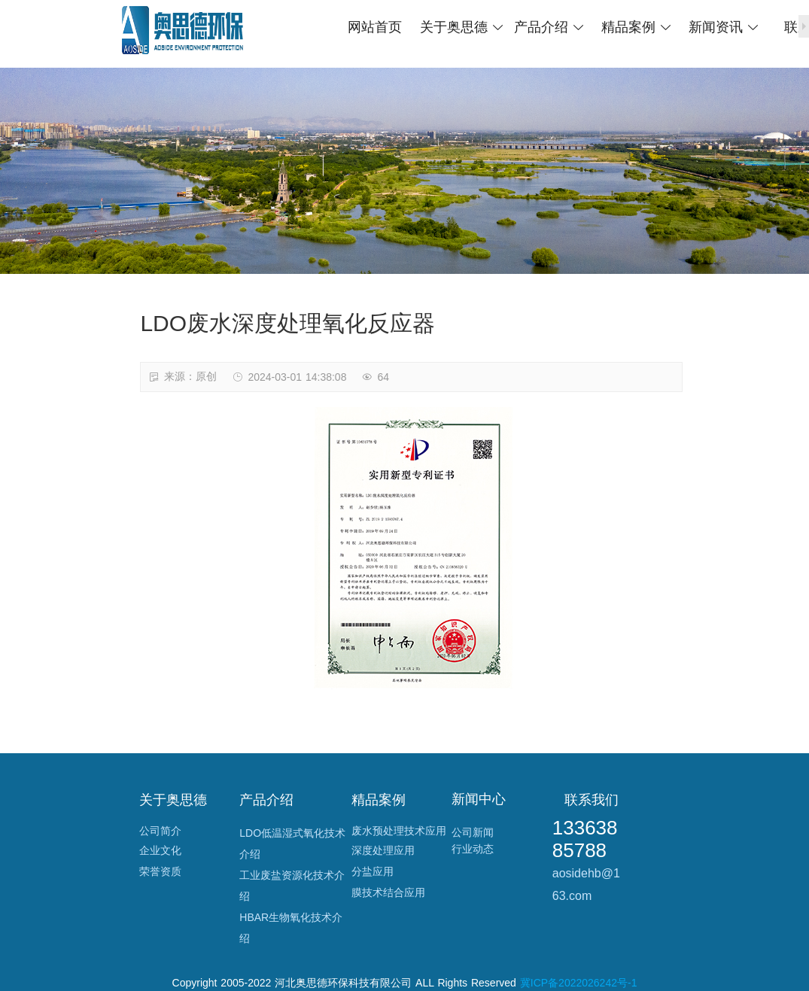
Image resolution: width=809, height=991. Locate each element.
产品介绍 (549, 27)
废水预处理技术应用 (398, 831)
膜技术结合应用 (388, 892)
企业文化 (160, 850)
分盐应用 (372, 871)
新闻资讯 (724, 27)
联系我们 (591, 799)
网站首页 (375, 27)
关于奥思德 (462, 27)
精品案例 (637, 27)
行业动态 (473, 849)
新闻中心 (479, 799)
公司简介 (160, 831)
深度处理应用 (383, 850)
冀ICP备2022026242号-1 (578, 983)
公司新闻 (473, 832)
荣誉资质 (160, 871)
